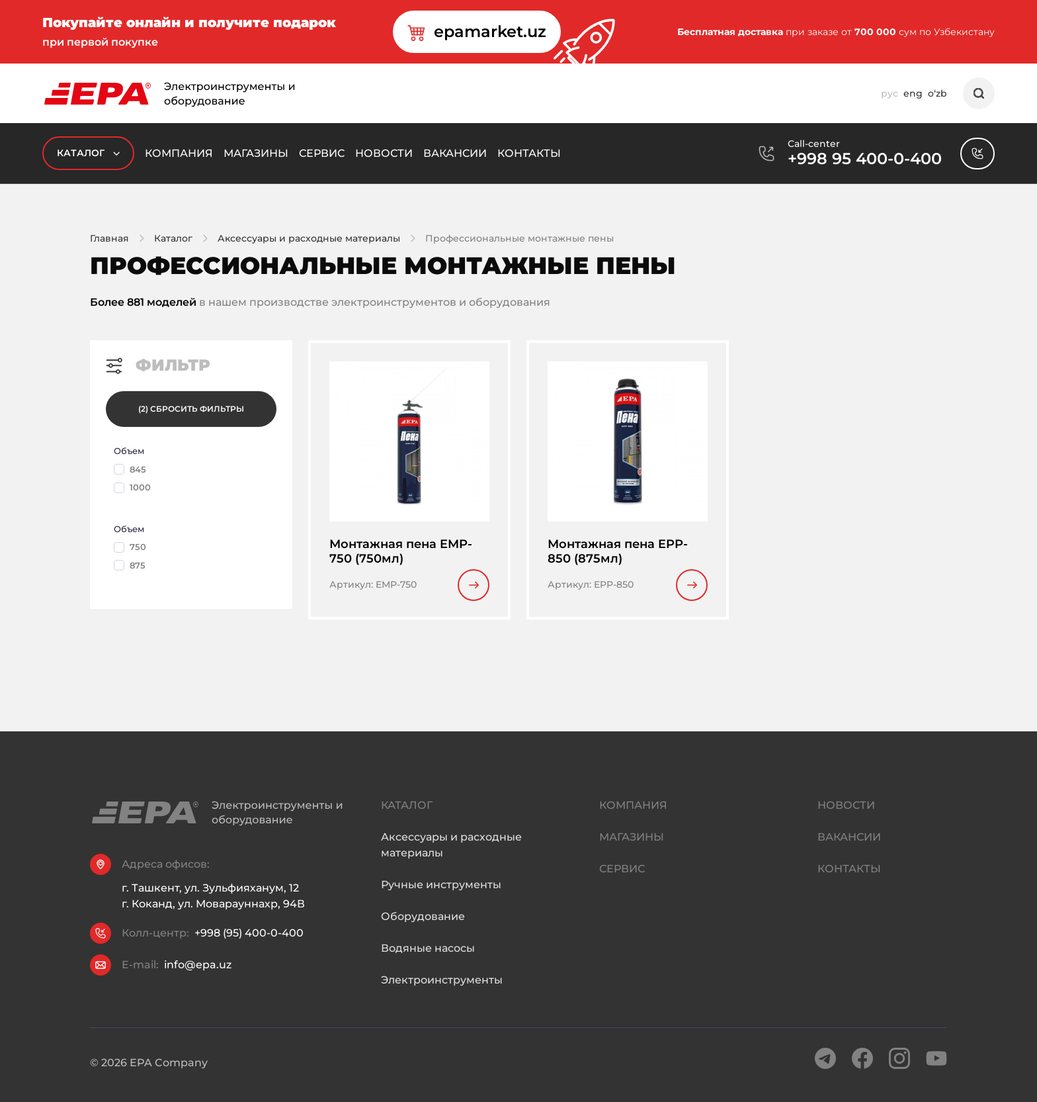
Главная (109, 238)
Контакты (529, 153)
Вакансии (455, 153)
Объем (129, 450)
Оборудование (423, 929)
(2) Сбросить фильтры (191, 409)
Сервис (322, 153)
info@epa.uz (197, 967)
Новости (384, 153)
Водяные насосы (428, 961)
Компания (179, 153)
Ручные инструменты (441, 898)
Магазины (256, 153)
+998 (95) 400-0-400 (249, 935)
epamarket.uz (476, 32)
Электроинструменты (442, 993)
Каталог (88, 153)
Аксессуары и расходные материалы (309, 238)
